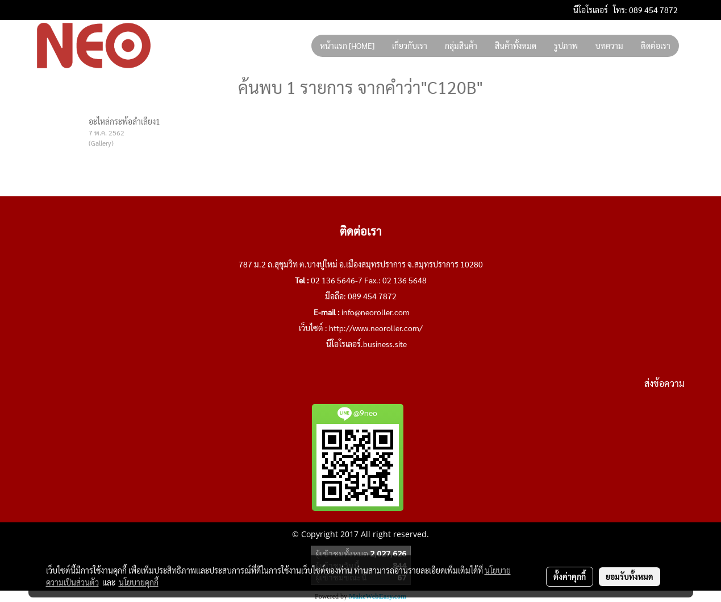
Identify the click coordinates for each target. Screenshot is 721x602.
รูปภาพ (566, 45)
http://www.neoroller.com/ (376, 328)
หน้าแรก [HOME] (347, 45)
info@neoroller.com (375, 312)
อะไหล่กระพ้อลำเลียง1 (124, 121)
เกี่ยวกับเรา (409, 45)
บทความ (609, 45)
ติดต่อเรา (655, 45)
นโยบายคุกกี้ (139, 582)
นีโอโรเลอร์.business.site (366, 344)
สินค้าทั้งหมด (515, 45)
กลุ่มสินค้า (461, 45)
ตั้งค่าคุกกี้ (569, 576)
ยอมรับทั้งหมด (629, 576)
